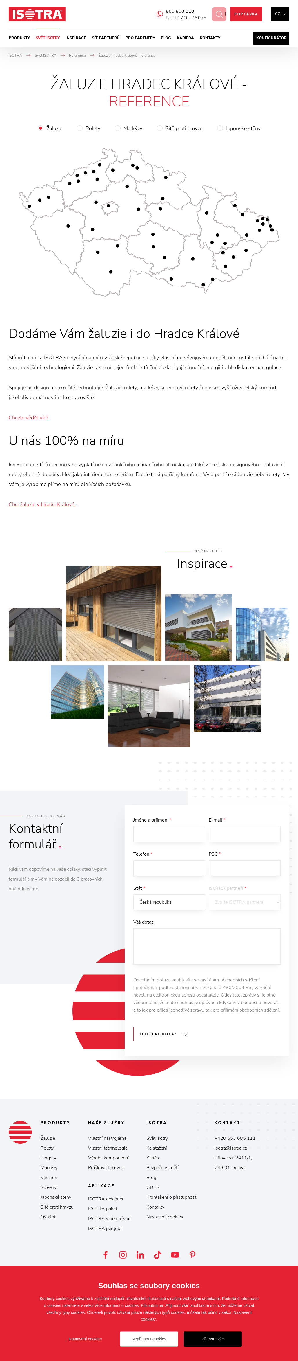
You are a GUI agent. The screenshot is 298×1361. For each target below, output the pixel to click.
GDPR (152, 1187)
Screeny (49, 1187)
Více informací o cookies (117, 1305)
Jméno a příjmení (152, 820)
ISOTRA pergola (104, 1228)
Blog (166, 38)
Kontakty (210, 38)
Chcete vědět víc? (28, 417)
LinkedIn (140, 1255)
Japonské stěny (243, 128)
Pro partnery (140, 38)
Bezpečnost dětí (162, 1168)
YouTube (175, 1255)
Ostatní (48, 1217)
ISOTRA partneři (227, 888)
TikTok (157, 1255)
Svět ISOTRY (48, 38)
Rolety (93, 128)
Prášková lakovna (106, 1168)
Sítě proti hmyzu (184, 128)
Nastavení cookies (164, 1217)
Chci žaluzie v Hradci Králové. (42, 504)
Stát (139, 888)
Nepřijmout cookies (149, 1339)
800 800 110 (175, 11)
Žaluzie (54, 128)
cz (277, 14)
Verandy (49, 1177)
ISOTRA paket (102, 1209)
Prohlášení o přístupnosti (171, 1197)
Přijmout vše (212, 1339)
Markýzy (132, 128)
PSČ (215, 854)
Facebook (105, 1255)
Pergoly (48, 1158)
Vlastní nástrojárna (107, 1138)
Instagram (123, 1255)
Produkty (19, 38)
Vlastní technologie (108, 1148)
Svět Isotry (157, 1138)
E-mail (217, 820)
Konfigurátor (271, 38)
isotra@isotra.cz (231, 1148)
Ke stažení (156, 1148)
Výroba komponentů (109, 1158)
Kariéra (185, 38)
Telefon (142, 854)
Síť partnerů (106, 38)
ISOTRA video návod (109, 1218)
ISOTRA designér (105, 1199)
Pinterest (192, 1255)
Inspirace (76, 38)
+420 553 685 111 (235, 1138)
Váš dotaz (143, 922)
